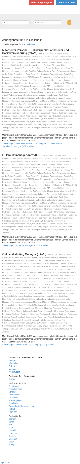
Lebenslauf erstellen (66, 2)
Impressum (5, 462)
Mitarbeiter (13, 363)
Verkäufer (13, 392)
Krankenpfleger (15, 400)
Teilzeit (12, 366)
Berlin (11, 422)
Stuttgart (12, 444)
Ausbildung (14, 386)
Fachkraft (13, 412)
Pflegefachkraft (15, 389)
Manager (13, 369)
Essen (11, 442)
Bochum (12, 379)
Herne (11, 424)
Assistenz (13, 360)
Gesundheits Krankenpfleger (21, 406)
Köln (11, 427)
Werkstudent (14, 372)
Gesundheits (14, 395)
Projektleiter (14, 403)
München (13, 439)
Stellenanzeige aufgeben (41, 2)
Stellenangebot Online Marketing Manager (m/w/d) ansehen (28, 344)
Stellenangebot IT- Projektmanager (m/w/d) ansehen (25, 245)
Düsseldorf (13, 430)
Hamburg (13, 433)
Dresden (12, 436)
